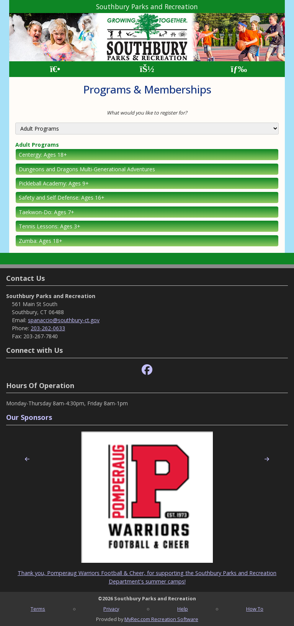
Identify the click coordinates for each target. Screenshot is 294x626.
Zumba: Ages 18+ (40, 240)
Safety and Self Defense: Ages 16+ (62, 197)
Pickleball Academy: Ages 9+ (54, 183)
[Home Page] (55, 69)
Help (182, 608)
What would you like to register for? (147, 112)
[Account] (147, 69)
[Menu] (239, 69)
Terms (38, 608)
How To (254, 608)
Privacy (111, 608)
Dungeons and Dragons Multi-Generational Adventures (87, 169)
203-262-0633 (48, 328)
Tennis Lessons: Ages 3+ (49, 226)
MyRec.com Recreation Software (161, 619)
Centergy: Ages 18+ (43, 154)
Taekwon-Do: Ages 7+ (46, 212)
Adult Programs (37, 144)
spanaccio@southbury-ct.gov (64, 320)
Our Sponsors (29, 417)
